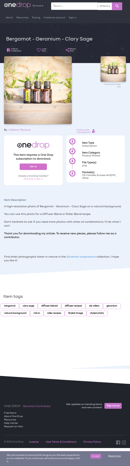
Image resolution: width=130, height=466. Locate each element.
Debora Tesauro (20, 130)
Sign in (73, 18)
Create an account (54, 18)
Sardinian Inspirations (81, 257)
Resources (22, 18)
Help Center (11, 423)
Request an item (13, 427)
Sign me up (113, 406)
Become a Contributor (37, 406)
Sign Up (33, 166)
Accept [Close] (95, 456)
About (9, 18)
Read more (114, 456)
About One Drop (13, 416)
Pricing (36, 18)
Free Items (10, 413)
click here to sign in (33, 179)
